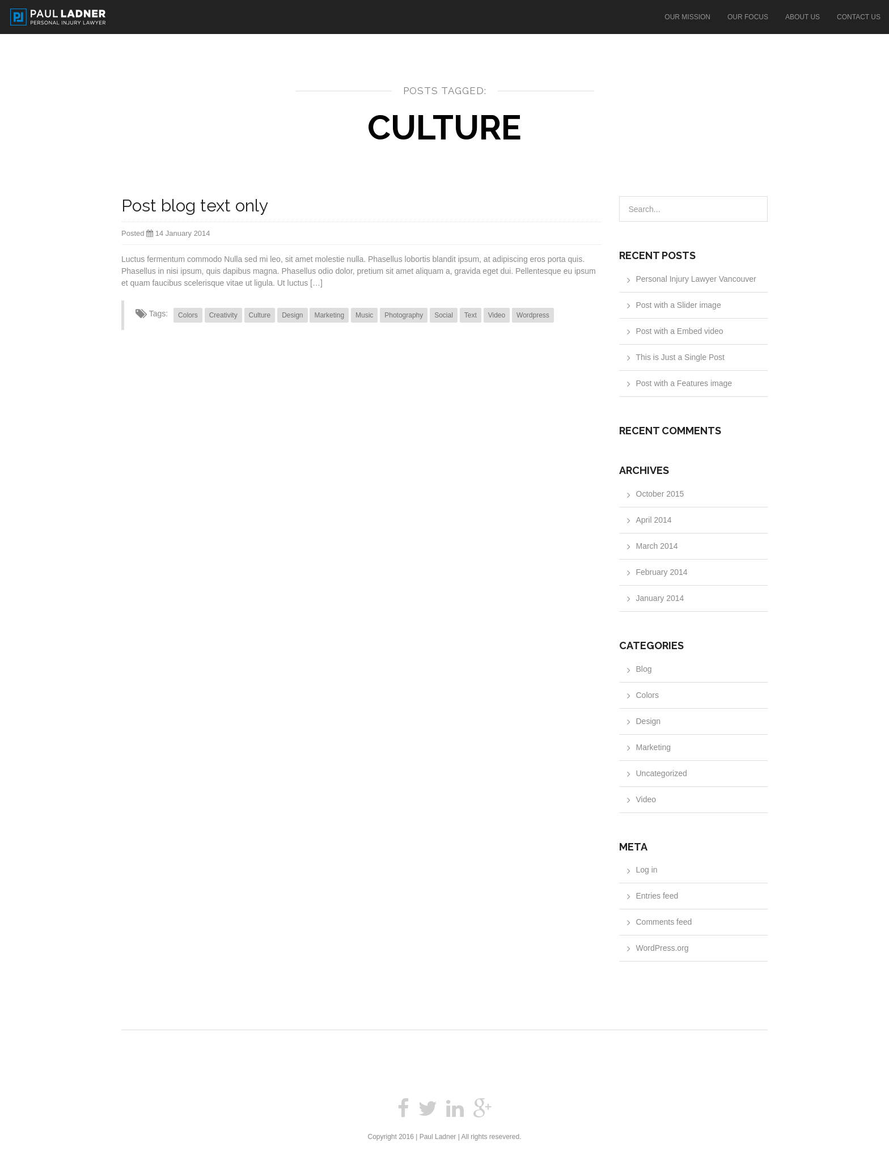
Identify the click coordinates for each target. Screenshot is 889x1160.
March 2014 (657, 546)
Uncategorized (661, 773)
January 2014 (660, 598)
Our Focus (747, 17)
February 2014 (662, 572)
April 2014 (654, 519)
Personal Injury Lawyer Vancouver (696, 278)
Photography (403, 315)
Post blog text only (194, 205)
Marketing (329, 315)
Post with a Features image (684, 383)
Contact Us (858, 17)
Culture (260, 315)
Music (364, 315)
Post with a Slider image (678, 305)
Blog (644, 669)
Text (470, 315)
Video (496, 315)
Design (292, 315)
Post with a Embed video (679, 331)
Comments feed (664, 921)
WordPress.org (662, 947)
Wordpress (533, 315)
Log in (647, 869)
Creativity (223, 315)
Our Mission (687, 17)
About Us (802, 17)
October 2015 (660, 493)
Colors (188, 315)
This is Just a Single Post (680, 357)
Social (443, 315)
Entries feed (657, 895)
